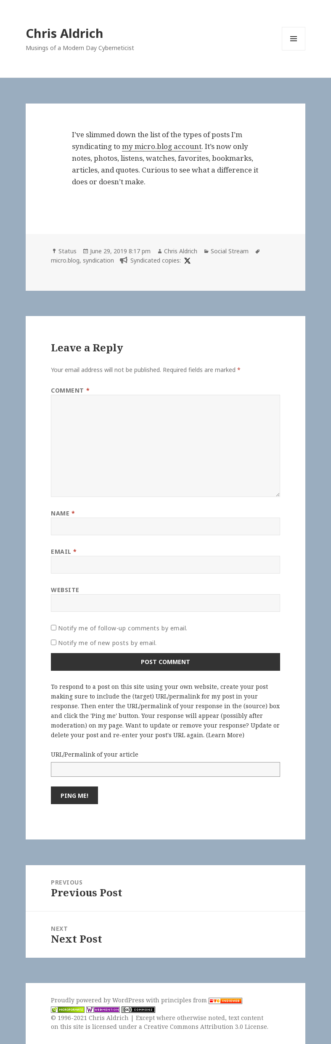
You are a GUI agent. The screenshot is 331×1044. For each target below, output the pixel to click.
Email (64, 551)
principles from (201, 1000)
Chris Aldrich (64, 33)
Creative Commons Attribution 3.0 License (205, 1027)
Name (63, 513)
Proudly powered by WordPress (98, 1000)
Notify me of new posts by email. (107, 643)
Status (67, 251)
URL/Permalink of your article (94, 754)
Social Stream (230, 251)
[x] (186, 260)
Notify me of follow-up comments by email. (123, 628)
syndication (98, 260)
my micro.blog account (161, 146)
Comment (70, 390)
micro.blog (65, 260)
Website (65, 590)
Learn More (225, 735)
